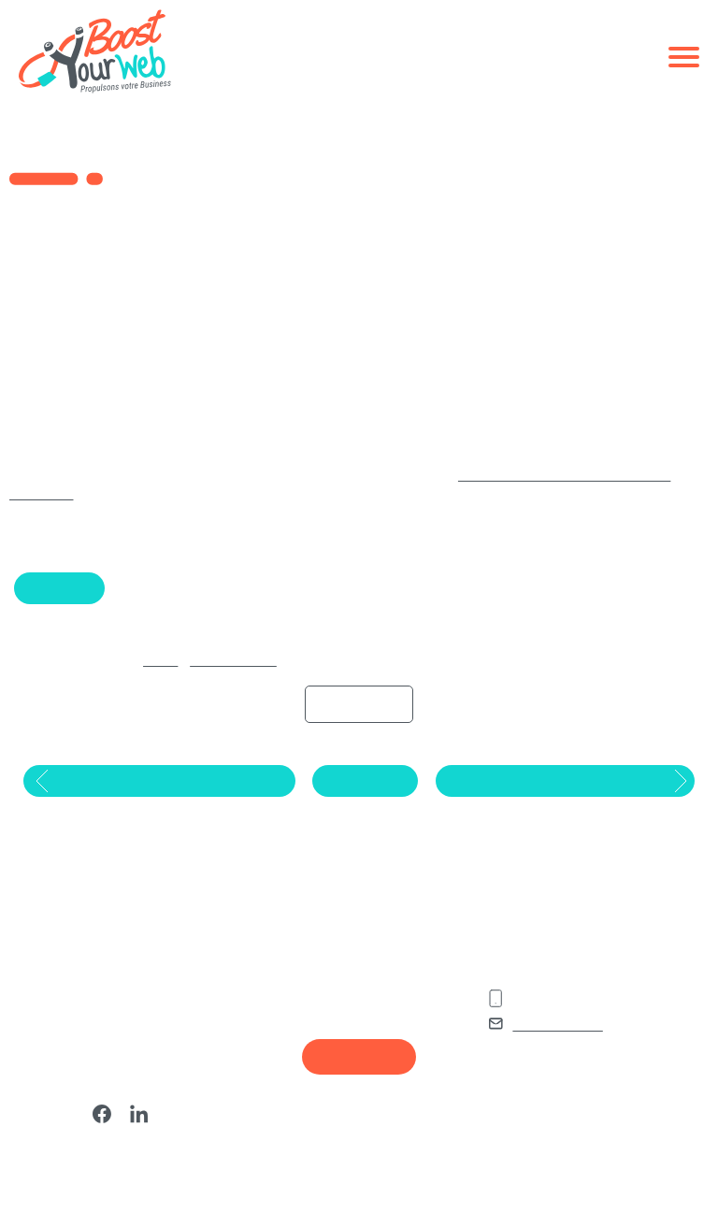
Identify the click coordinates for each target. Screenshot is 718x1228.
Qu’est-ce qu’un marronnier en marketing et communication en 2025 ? (117, 982)
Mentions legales (318, 1149)
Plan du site (303, 1127)
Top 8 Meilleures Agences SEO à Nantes (117, 1108)
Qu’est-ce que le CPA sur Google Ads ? (100, 1073)
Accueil (141, 679)
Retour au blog (363, 806)
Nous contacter (562, 1056)
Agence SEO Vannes (328, 991)
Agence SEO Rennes (327, 1013)
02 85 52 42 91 (561, 1032)
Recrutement (359, 1088)
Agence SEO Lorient (326, 1036)
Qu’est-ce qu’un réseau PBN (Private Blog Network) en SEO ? (119, 1030)
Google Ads (61, 607)
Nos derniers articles (101, 935)
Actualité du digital (218, 679)
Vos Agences (310, 935)
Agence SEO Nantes (327, 968)
